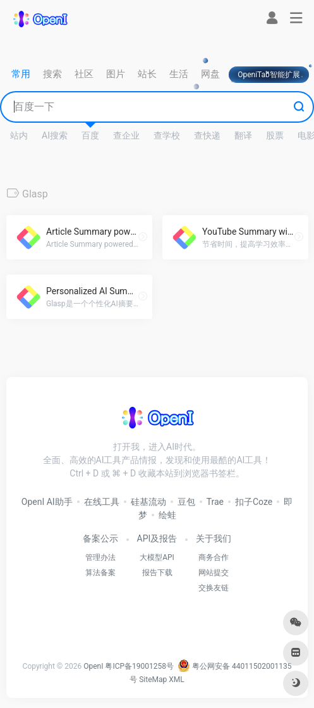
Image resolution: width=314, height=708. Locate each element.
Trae (215, 502)
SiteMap (153, 679)
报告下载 (157, 572)
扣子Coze (253, 502)
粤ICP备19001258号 (139, 666)
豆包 (186, 502)
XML (176, 679)
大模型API (157, 557)
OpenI (93, 666)
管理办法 (100, 557)
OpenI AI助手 (47, 502)
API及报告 (157, 538)
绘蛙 (167, 515)
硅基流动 (148, 502)
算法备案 (100, 572)
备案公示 (100, 538)
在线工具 (101, 502)
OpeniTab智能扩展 (269, 74)
